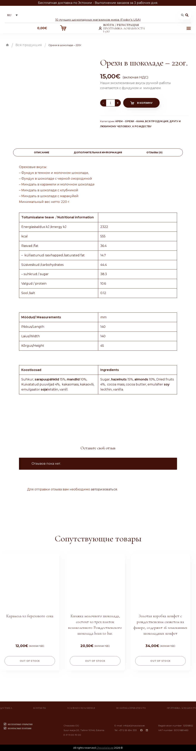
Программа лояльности (181, 708)
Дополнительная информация (98, 152)
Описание (41, 152)
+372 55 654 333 (128, 730)
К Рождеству (142, 126)
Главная (7, 45)
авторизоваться (104, 489)
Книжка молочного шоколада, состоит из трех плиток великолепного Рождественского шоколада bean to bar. (95, 625)
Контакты (39, 708)
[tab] (41, 152)
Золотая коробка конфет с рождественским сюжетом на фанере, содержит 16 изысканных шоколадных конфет (160, 625)
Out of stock (30, 660)
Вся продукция (28, 45)
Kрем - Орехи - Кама (129, 121)
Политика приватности (131, 708)
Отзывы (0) (154, 152)
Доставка (6, 708)
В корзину (145, 102)
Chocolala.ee (104, 747)
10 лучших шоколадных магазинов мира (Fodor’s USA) (98, 19)
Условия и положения (81, 708)
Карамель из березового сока (29, 616)
